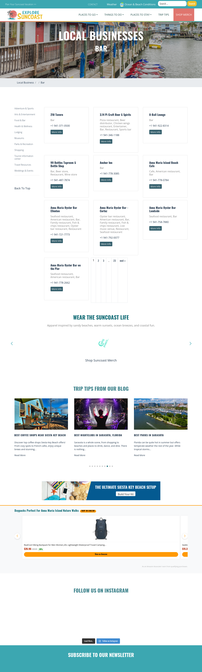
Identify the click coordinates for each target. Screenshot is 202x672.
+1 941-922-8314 (159, 125)
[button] (89, 466)
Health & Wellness (23, 126)
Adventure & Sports (24, 108)
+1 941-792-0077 (109, 237)
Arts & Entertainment (25, 114)
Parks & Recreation (24, 144)
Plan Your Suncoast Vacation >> (20, 4)
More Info (57, 132)
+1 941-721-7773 (60, 234)
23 (114, 261)
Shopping (19, 150)
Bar (43, 82)
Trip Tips (163, 14)
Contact (92, 4)
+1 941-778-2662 (60, 282)
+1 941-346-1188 (109, 135)
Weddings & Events (24, 170)
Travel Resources (23, 164)
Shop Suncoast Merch (101, 360)
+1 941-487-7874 (60, 180)
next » (123, 261)
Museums (19, 138)
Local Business (25, 82)
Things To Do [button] (113, 14)
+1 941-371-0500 (60, 125)
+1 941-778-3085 (109, 173)
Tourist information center (24, 157)
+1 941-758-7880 (159, 222)
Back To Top (22, 188)
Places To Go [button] (87, 14)
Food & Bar (20, 120)
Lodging (18, 132)
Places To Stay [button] (140, 14)
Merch (184, 14)
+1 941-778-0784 (159, 180)
